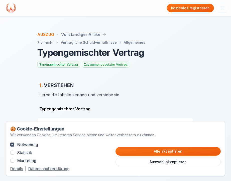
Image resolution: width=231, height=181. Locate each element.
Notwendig (27, 144)
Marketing (26, 160)
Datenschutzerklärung (49, 168)
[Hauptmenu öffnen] (222, 8)
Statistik (24, 152)
